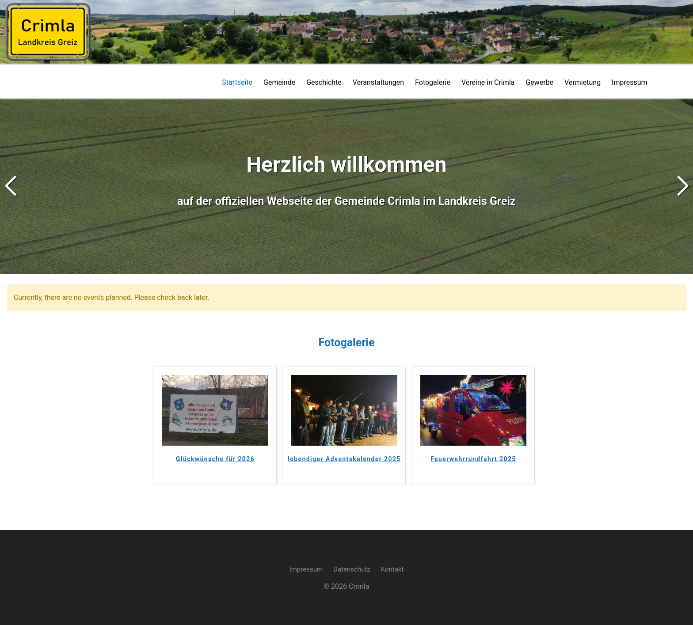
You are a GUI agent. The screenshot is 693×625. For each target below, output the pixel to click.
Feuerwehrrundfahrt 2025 (473, 458)
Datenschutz (351, 569)
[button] (683, 186)
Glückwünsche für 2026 (215, 458)
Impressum (306, 569)
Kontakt (392, 569)
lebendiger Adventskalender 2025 (344, 458)
